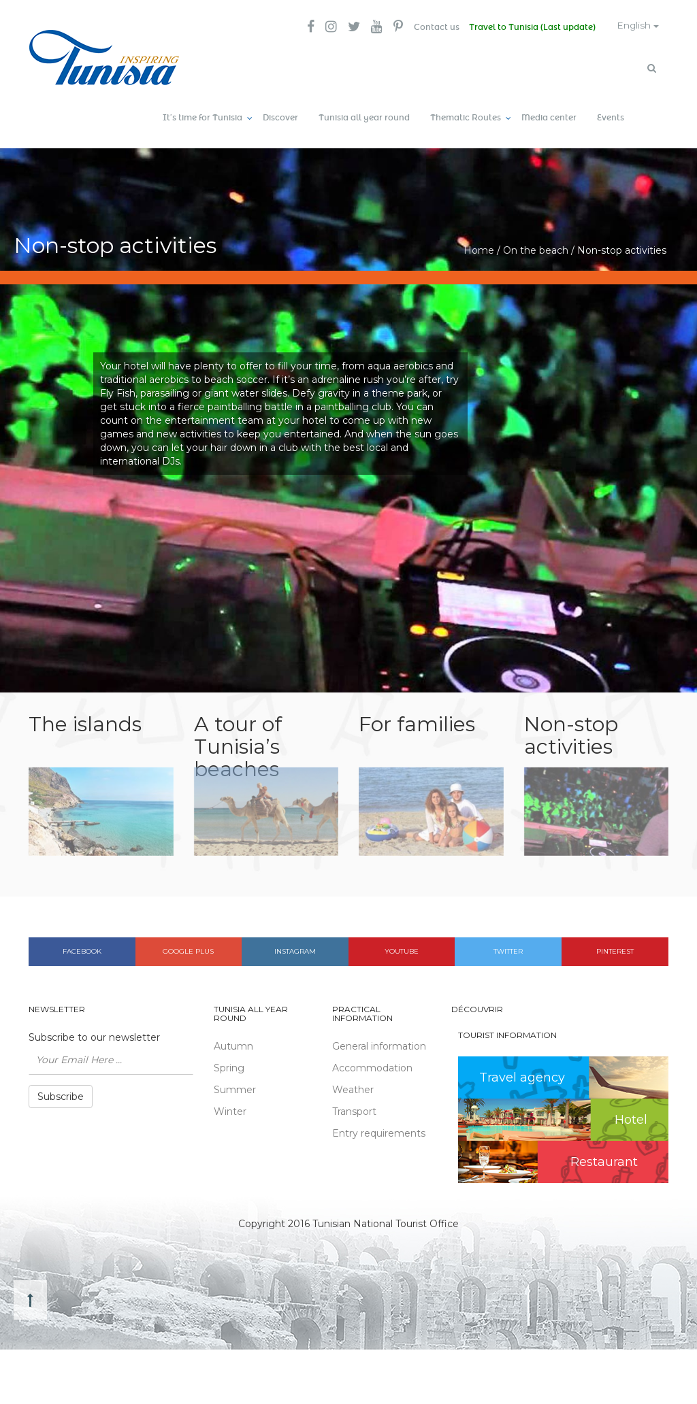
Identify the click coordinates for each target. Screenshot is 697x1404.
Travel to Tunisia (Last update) (528, 27)
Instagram (295, 949)
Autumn (233, 1045)
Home (479, 248)
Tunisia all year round (364, 115)
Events (610, 115)
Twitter (508, 949)
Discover (280, 115)
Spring (229, 1066)
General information (379, 1045)
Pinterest (615, 949)
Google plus (188, 949)
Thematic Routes (465, 115)
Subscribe (60, 1094)
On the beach (535, 248)
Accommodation (372, 1066)
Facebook (82, 949)
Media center (549, 115)
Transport (354, 1110)
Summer (235, 1088)
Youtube (402, 949)
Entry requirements (378, 1132)
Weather (353, 1088)
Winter (230, 1110)
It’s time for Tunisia (202, 115)
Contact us (431, 27)
